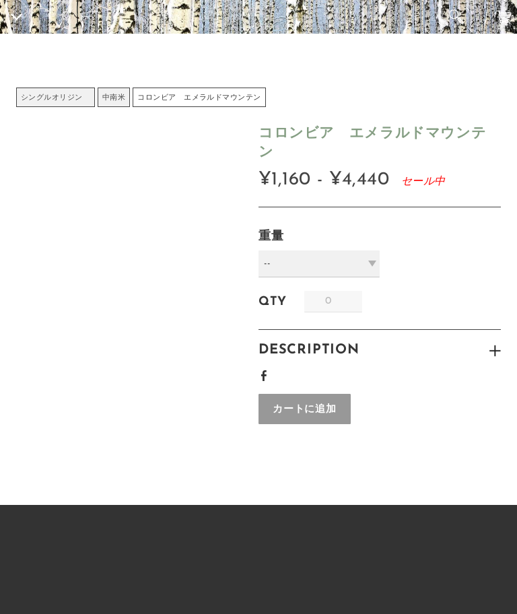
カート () (504, 17)
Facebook (266, 374)
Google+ (289, 372)
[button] (304, 409)
